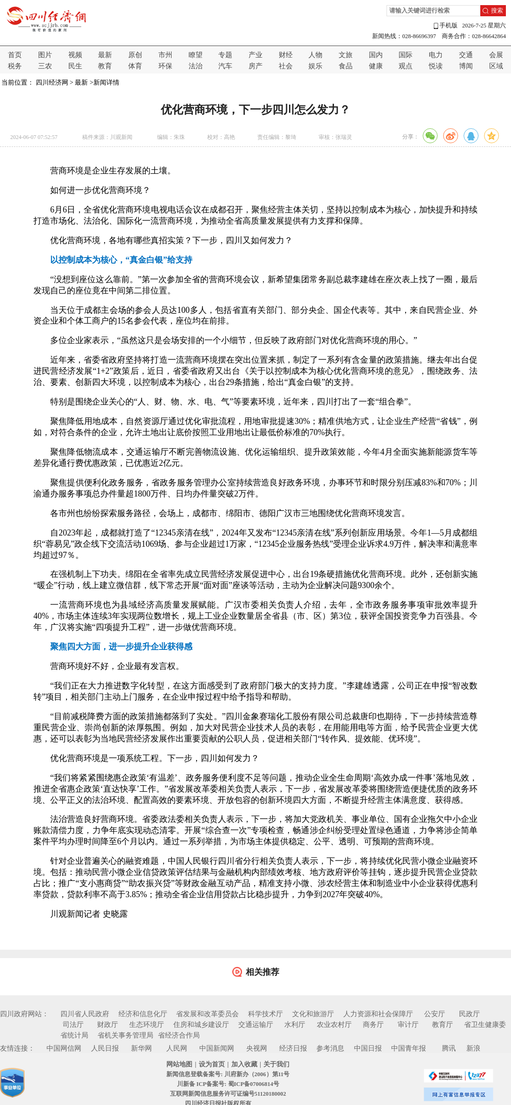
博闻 (466, 66)
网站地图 (179, 1064)
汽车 (225, 66)
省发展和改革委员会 (207, 1014)
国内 (376, 55)
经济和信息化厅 (142, 1014)
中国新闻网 (216, 1048)
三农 (45, 66)
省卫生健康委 (485, 1024)
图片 (45, 55)
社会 (286, 66)
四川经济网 (52, 82)
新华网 (141, 1048)
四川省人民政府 (84, 1014)
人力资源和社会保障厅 (378, 1014)
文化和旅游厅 (313, 1014)
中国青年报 (408, 1048)
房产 (255, 66)
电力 (436, 55)
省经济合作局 (179, 1035)
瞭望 (196, 55)
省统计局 (74, 1035)
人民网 (176, 1048)
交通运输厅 (255, 1024)
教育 (105, 66)
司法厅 (73, 1024)
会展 (496, 55)
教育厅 (442, 1024)
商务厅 (373, 1024)
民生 (75, 66)
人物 (315, 55)
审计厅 (408, 1024)
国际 (406, 55)
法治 (196, 66)
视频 (75, 55)
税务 (15, 66)
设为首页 (212, 1064)
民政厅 (469, 1014)
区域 (496, 66)
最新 (105, 55)
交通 (466, 55)
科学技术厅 (265, 1014)
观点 (406, 66)
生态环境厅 (146, 1024)
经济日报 (293, 1048)
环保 (165, 66)
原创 (135, 55)
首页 (15, 55)
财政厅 (107, 1024)
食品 (346, 66)
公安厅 (434, 1014)
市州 (165, 55)
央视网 (256, 1048)
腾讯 (449, 1048)
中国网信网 (63, 1048)
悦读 (436, 66)
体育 (135, 66)
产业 (255, 55)
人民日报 (105, 1048)
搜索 (497, 10)
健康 (376, 66)
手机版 (445, 25)
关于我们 (276, 1064)
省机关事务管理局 (125, 1035)
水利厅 (294, 1024)
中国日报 (368, 1048)
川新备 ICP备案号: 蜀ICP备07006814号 (228, 1084)
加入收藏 (244, 1064)
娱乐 (315, 66)
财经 (286, 55)
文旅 (346, 55)
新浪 (473, 1048)
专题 (225, 55)
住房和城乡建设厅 (201, 1024)
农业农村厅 (334, 1024)
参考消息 (330, 1048)
